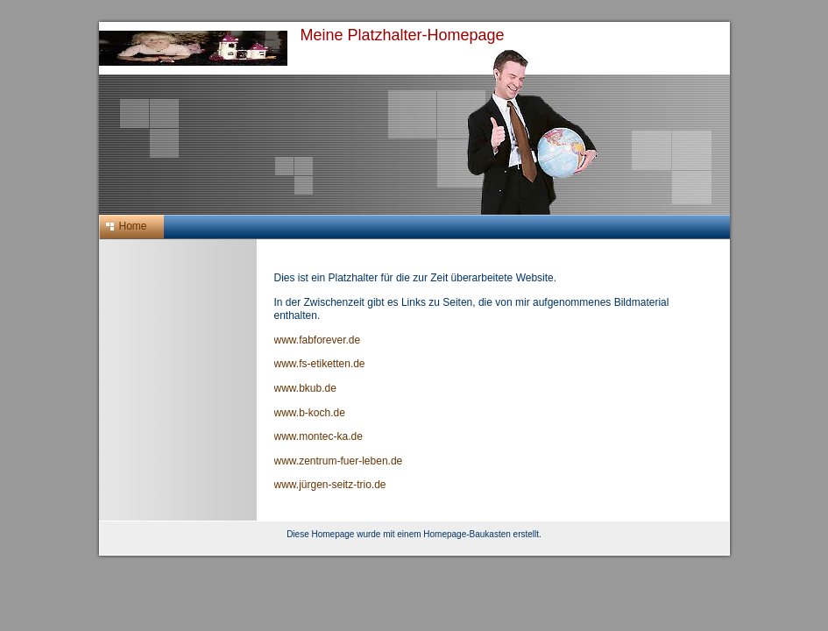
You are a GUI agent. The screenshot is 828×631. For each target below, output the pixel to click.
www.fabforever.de (317, 340)
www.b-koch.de (309, 413)
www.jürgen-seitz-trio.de (330, 485)
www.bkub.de (305, 388)
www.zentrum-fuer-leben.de (338, 461)
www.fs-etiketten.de (319, 364)
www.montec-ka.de (318, 436)
